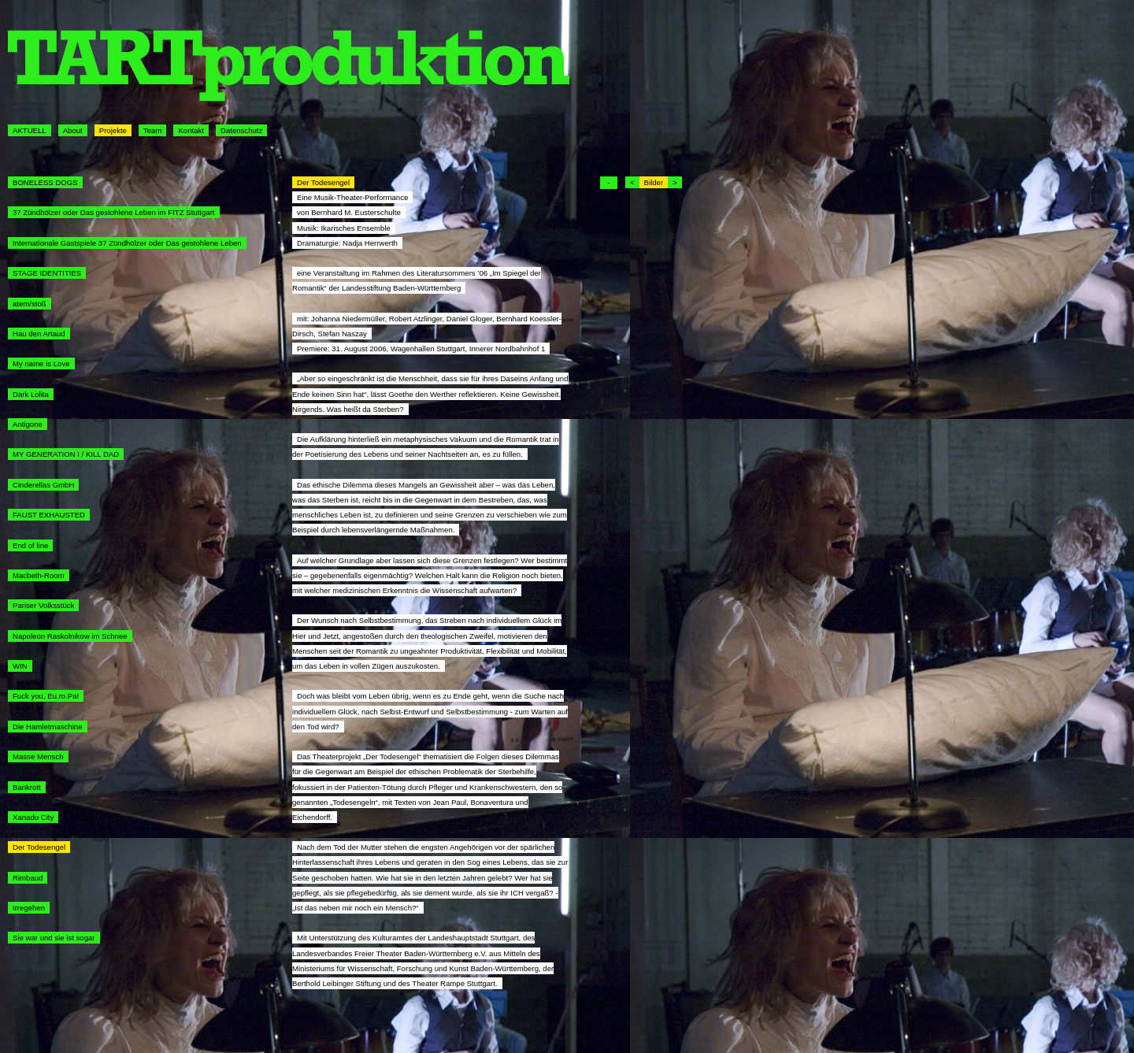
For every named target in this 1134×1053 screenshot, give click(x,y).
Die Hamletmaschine (48, 726)
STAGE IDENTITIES (47, 273)
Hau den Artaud (39, 333)
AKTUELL (29, 130)
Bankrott (27, 787)
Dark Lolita (31, 394)
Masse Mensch (38, 756)
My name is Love (41, 363)
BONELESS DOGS (45, 182)
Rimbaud (28, 877)
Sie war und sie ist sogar (54, 937)
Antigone (28, 424)
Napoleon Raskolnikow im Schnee (70, 636)
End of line (30, 545)
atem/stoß (29, 303)
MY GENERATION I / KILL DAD (66, 454)
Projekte (113, 130)
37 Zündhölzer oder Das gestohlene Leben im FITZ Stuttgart (114, 212)
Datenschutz (241, 130)
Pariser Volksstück (43, 605)
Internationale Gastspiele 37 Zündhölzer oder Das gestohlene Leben (127, 243)
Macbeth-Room (39, 575)
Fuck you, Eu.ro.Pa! (46, 695)
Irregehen (29, 907)
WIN (20, 666)
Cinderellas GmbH (43, 484)
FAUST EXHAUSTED (49, 514)
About (73, 130)
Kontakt (191, 130)
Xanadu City (33, 817)
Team (152, 130)
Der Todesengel (39, 847)
